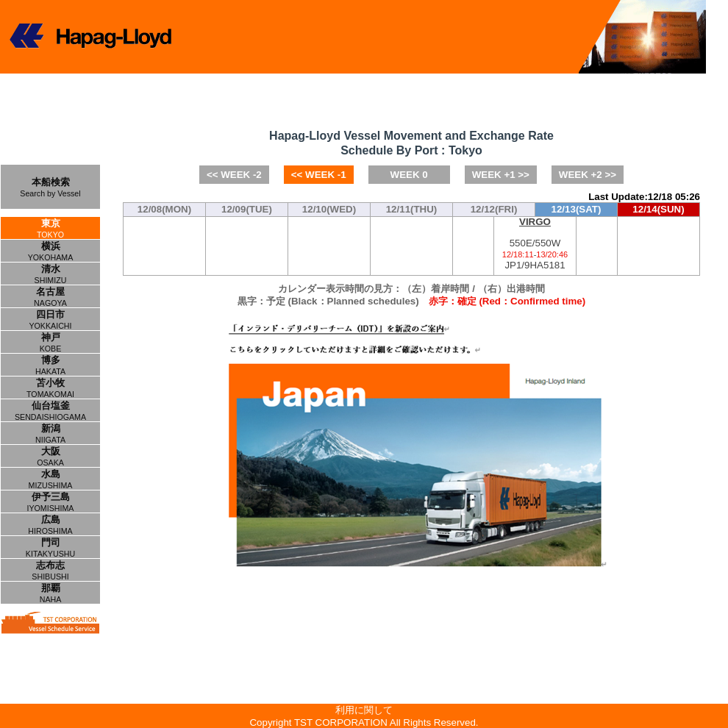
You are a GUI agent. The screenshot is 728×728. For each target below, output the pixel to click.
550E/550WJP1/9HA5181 (535, 244)
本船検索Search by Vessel (50, 187)
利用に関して (364, 709)
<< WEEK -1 (318, 174)
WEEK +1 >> (500, 174)
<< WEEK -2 (234, 174)
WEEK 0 (409, 174)
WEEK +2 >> (587, 174)
